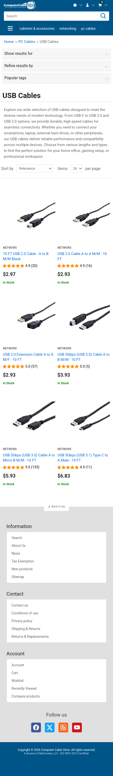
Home (9, 41)
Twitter (50, 727)
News (16, 553)
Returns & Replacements (30, 636)
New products (22, 569)
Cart (15, 673)
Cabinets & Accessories (37, 28)
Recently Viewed (24, 688)
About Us (19, 546)
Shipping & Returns (26, 629)
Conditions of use (25, 613)
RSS (63, 727)
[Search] (103, 16)
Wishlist (18, 681)
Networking (67, 28)
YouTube (77, 727)
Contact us (20, 605)
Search (17, 538)
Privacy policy (22, 621)
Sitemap (18, 577)
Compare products (26, 696)
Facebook (36, 727)
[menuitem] (78, 5)
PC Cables (88, 28)
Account (18, 665)
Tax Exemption (23, 561)
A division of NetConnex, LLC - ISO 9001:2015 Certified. (56, 753)
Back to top (58, 506)
